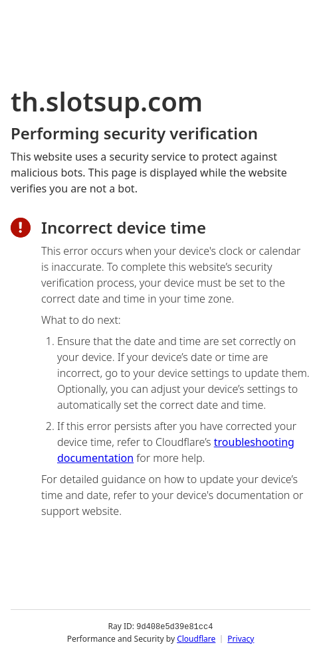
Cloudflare (196, 638)
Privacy (240, 638)
